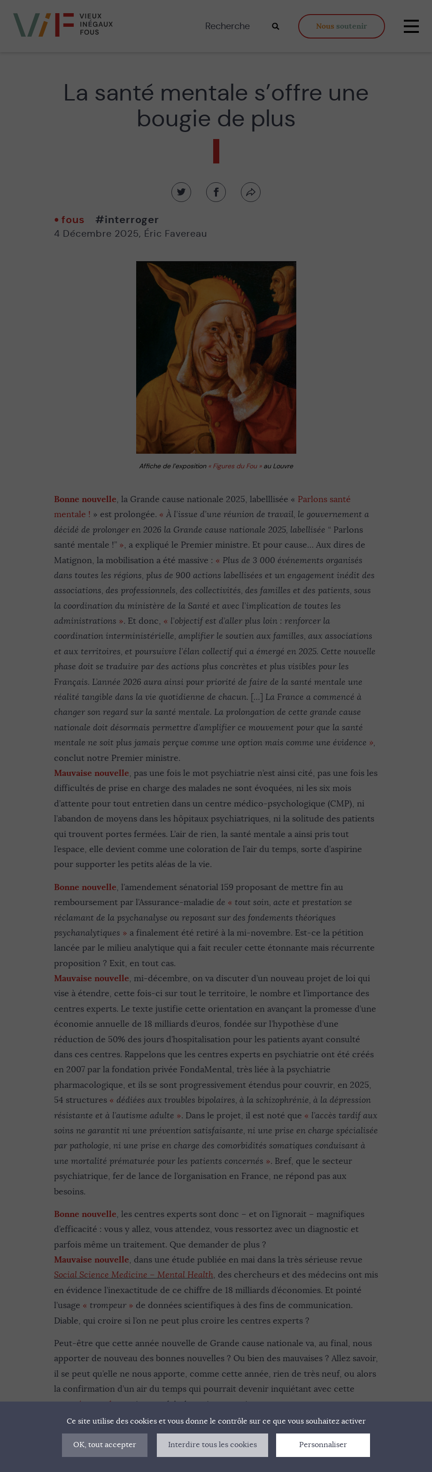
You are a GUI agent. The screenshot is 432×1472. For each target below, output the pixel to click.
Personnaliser (323, 1444)
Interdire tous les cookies (212, 1444)
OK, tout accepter (104, 1444)
